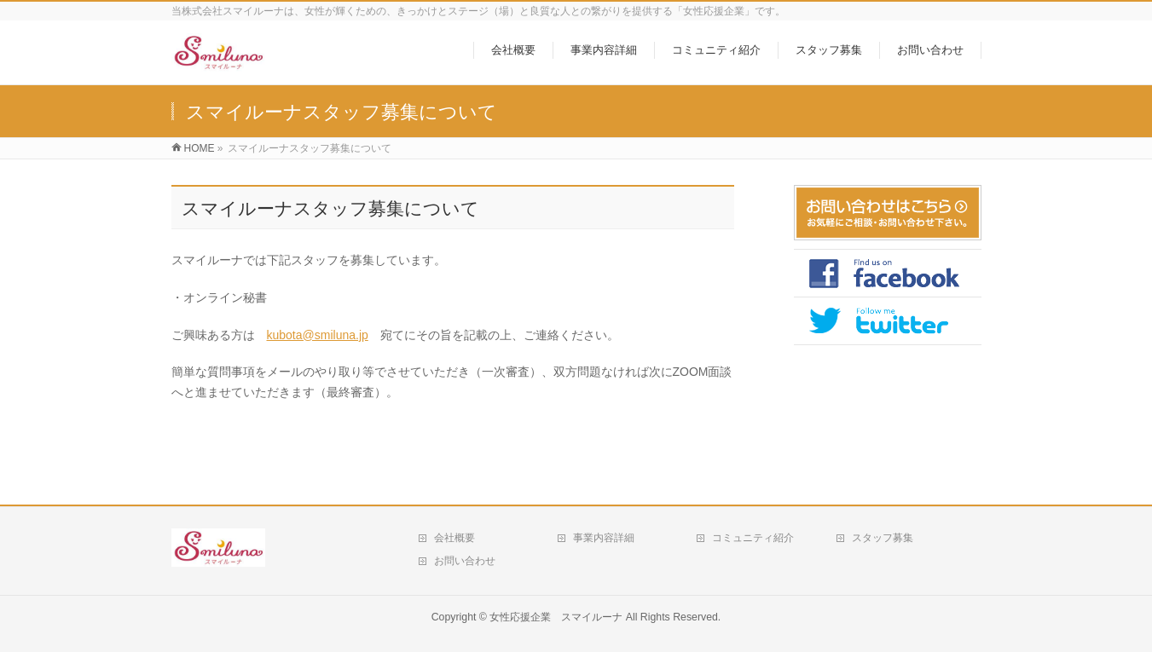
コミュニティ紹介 (753, 538)
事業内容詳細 (603, 538)
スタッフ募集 (882, 538)
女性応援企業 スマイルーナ (555, 617)
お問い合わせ (464, 561)
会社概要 (454, 538)
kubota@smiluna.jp (317, 335)
